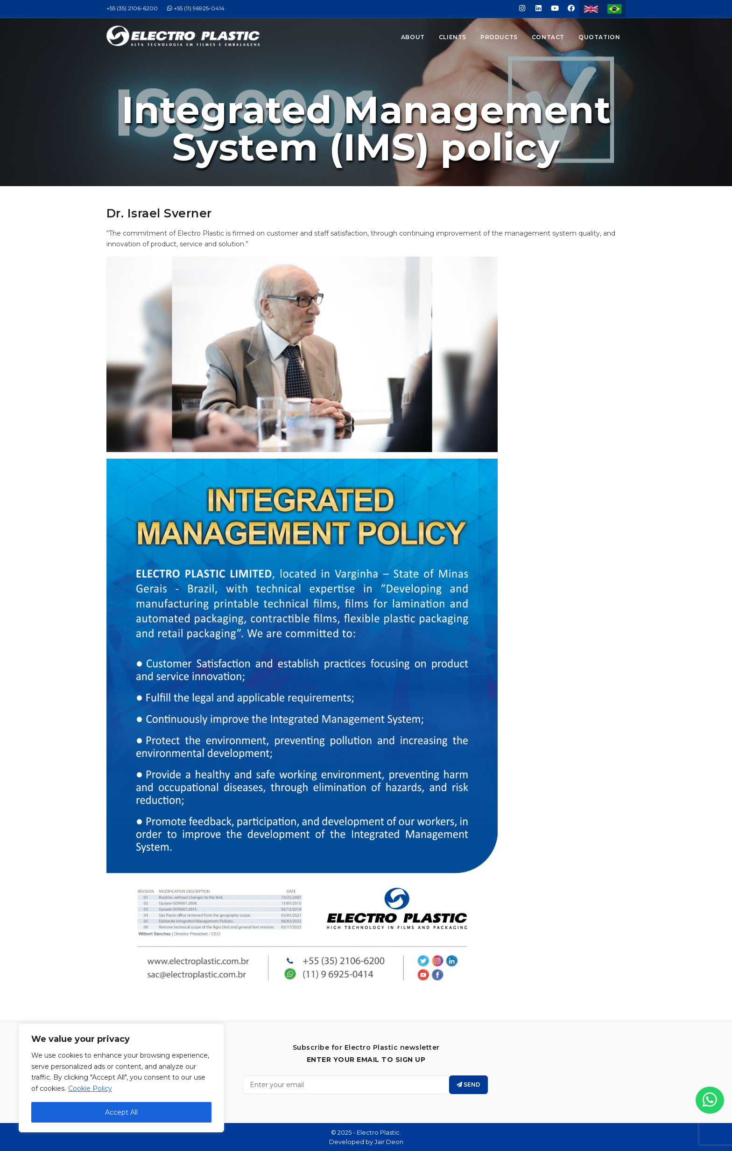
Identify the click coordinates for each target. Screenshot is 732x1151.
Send (468, 1084)
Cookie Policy (90, 1088)
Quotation (599, 37)
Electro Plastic (378, 1132)
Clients (452, 37)
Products (499, 37)
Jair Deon (388, 1141)
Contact (548, 37)
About (413, 37)
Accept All (121, 1112)
